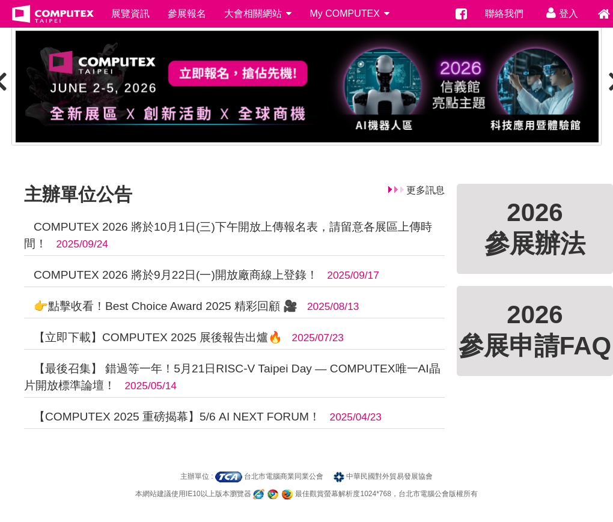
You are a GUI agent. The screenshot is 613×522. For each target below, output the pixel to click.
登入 (559, 13)
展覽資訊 (130, 13)
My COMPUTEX (349, 13)
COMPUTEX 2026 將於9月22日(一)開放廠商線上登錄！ (174, 275)
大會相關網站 (257, 13)
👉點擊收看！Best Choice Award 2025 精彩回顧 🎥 (164, 306)
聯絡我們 (504, 13)
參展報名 (187, 13)
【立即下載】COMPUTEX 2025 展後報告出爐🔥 (156, 337)
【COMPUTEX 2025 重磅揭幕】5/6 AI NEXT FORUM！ (175, 416)
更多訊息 (425, 190)
